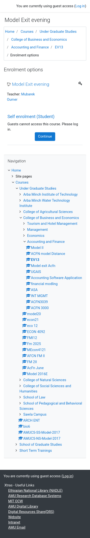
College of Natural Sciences (44, 380)
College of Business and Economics (39, 39)
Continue (45, 136)
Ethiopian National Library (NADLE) (35, 490)
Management (37, 229)
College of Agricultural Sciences (48, 212)
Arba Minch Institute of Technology (50, 194)
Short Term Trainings (35, 450)
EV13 (59, 47)
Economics (35, 235)
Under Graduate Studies (58, 31)
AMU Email (16, 527)
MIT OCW (15, 501)
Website (14, 517)
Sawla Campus (35, 414)
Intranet (14, 522)
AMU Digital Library (23, 506)
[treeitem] (45, 170)
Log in (80, 6)
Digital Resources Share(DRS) (31, 512)
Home (9, 31)
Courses (27, 31)
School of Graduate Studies (40, 444)
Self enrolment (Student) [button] (30, 116)
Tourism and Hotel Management (52, 223)
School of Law (34, 397)
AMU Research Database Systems (34, 496)
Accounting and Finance (30, 47)
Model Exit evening (30, 84)
